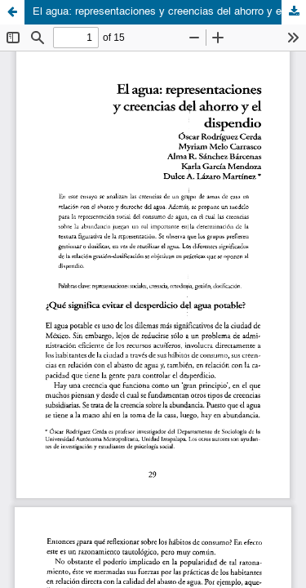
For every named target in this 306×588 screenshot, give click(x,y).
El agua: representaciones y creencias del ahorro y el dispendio (169, 12)
